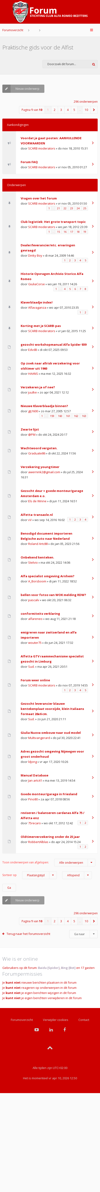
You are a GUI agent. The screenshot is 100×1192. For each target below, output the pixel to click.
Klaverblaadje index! (37, 302)
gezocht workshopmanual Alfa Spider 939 (53, 344)
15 (58, 231)
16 (65, 231)
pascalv (33, 600)
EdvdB (32, 350)
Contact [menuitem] (83, 1020)
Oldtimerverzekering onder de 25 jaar (50, 837)
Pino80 (33, 799)
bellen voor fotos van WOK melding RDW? (53, 595)
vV (30, 520)
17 (71, 231)
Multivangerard (39, 738)
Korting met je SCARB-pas (41, 326)
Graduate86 (36, 453)
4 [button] (68, 110)
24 (78, 208)
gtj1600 (33, 411)
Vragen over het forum (39, 198)
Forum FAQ (29, 162)
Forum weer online (35, 680)
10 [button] (86, 110)
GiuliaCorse (36, 284)
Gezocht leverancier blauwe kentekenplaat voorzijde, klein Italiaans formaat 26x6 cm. (52, 708)
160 (60, 416)
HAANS (33, 373)
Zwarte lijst (30, 429)
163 (84, 416)
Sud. (31, 666)
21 (58, 208)
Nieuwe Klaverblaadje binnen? (44, 406)
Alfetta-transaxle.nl (37, 515)
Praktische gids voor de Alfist (37, 47)
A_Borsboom (37, 581)
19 (84, 231)
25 (84, 208)
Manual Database (34, 775)
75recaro (34, 823)
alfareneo (35, 619)
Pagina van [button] (32, 110)
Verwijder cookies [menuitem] (55, 1020)
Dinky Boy (35, 255)
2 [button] (54, 110)
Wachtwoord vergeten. (39, 448)
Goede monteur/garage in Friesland (49, 794)
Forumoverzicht (12, 30)
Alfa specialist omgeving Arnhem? (47, 576)
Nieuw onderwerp (20, 89)
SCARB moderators (41, 148)
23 (71, 208)
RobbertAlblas (38, 842)
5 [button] (74, 110)
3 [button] (61, 110)
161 (68, 416)
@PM (31, 434)
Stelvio (33, 562)
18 (78, 231)
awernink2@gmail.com (44, 472)
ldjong (32, 762)
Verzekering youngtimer (40, 467)
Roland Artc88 (38, 544)
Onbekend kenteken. (37, 557)
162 (76, 416)
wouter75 (35, 643)
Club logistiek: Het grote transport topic (53, 222)
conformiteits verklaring (40, 613)
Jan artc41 (35, 780)
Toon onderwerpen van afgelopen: (48, 862)
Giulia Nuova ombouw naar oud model (51, 733)
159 (52, 416)
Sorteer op (29, 875)
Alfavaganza (37, 307)
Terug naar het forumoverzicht (28, 934)
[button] (94, 110)
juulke (32, 392)
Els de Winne (37, 501)
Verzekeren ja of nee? (38, 387)
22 (65, 208)
